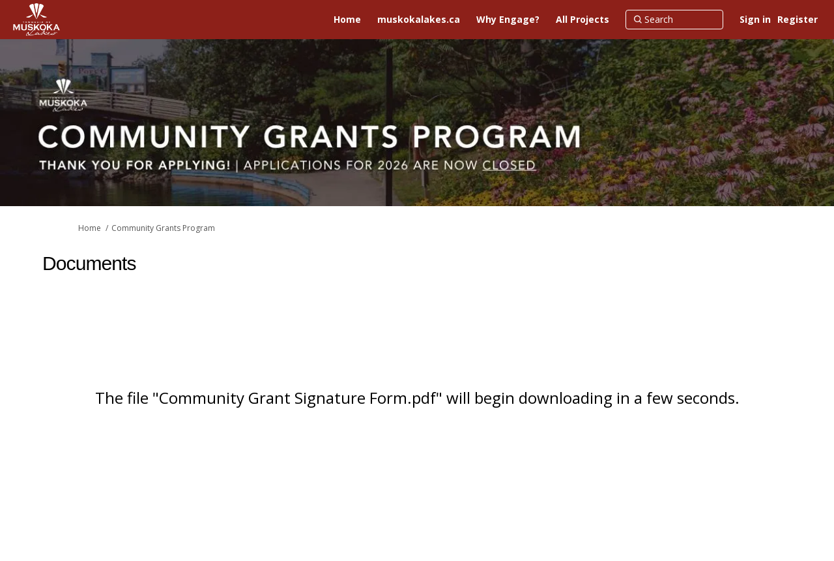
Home (89, 228)
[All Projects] (582, 20)
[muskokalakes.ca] (418, 20)
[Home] (347, 20)
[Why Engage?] (508, 20)
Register (797, 19)
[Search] (674, 19)
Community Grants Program (163, 228)
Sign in (755, 19)
